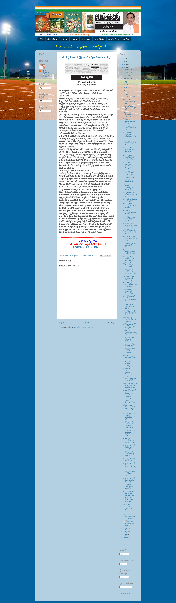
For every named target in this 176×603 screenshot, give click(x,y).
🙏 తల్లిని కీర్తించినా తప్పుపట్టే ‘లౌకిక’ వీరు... (129, 306)
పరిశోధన (126, 39)
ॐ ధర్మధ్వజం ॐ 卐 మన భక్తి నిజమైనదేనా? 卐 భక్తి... (129, 416)
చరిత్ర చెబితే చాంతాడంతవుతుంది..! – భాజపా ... (129, 516)
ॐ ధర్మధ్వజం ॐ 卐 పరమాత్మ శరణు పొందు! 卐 (86, 57)
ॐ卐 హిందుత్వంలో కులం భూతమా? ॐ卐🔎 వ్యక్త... (130, 225)
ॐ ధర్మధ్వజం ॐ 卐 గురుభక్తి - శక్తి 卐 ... (129, 345)
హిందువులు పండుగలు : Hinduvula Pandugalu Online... (127, 508)
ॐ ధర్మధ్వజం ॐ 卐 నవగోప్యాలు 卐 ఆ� (129, 473)
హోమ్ (42, 39)
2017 (124, 541)
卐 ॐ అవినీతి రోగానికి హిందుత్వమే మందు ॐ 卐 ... (129, 291)
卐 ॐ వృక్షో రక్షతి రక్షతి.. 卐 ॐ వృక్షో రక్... (129, 107)
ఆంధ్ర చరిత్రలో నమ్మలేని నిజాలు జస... (129, 101)
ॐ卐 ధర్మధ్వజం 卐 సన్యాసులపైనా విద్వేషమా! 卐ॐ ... (129, 157)
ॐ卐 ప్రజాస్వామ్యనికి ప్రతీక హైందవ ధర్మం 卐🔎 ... (130, 194)
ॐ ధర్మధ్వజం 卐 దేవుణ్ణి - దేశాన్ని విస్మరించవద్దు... (128, 258)
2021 (124, 58)
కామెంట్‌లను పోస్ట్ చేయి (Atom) (83, 327)
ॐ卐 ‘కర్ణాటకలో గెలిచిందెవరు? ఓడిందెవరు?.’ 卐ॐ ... (129, 135)
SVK (45, 111)
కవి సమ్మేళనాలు (113, 39)
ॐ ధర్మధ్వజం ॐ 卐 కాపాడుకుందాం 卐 (129, 459)
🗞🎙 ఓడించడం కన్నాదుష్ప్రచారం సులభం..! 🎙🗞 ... (130, 251)
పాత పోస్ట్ (110, 322)
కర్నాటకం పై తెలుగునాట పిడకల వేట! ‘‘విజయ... (130, 212)
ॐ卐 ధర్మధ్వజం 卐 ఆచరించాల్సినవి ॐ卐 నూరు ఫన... (129, 218)
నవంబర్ (126, 72)
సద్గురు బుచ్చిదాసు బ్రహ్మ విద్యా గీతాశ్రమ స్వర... (128, 493)
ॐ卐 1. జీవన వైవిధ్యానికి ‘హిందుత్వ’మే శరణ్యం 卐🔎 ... (129, 186)
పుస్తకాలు (64, 39)
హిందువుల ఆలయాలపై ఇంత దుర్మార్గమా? (129, 121)
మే (125, 90)
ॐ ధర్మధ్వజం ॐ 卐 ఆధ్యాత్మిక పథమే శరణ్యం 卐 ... (129, 486)
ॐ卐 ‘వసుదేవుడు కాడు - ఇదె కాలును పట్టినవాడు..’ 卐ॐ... (129, 150)
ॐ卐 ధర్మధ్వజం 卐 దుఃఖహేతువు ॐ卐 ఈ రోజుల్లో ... (129, 232)
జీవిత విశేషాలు (52, 39)
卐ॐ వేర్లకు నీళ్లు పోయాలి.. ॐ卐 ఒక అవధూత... (129, 319)
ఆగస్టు (126, 81)
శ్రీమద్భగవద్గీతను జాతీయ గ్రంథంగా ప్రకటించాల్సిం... (129, 278)
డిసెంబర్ (126, 69)
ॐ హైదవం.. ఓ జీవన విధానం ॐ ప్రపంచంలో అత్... (129, 94)
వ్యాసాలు (74, 39)
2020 (124, 61)
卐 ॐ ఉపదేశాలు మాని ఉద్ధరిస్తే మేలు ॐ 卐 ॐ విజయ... (129, 378)
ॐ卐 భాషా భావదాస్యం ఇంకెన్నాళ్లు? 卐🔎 (130, 200)
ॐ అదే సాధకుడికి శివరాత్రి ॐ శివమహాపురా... (128, 339)
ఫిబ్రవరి (126, 534)
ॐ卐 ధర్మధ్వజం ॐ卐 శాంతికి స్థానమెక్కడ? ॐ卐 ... (129, 298)
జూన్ (125, 87)
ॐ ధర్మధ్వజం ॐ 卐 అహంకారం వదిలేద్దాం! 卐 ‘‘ (129, 350)
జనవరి (126, 537)
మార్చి (126, 531)
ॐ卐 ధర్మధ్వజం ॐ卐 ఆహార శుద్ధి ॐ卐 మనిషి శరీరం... (129, 326)
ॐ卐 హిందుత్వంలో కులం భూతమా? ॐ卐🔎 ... (130, 238)
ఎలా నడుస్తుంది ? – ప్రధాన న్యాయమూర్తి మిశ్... (130, 332)
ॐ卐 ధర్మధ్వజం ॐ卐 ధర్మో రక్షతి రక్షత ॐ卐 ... (129, 312)
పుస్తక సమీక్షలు (99, 39)
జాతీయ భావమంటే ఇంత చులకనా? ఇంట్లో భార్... (129, 499)
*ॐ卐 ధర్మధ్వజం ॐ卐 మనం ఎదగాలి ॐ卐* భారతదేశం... (130, 284)
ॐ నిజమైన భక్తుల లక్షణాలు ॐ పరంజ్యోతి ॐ (128, 179)
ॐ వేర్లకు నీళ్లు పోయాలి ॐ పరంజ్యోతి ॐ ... (128, 363)
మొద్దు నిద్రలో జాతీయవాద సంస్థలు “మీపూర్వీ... (130, 114)
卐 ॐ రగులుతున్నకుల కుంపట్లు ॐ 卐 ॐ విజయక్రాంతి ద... (130, 385)
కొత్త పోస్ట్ (62, 322)
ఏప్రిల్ (125, 529)
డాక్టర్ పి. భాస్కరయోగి (45, 72)
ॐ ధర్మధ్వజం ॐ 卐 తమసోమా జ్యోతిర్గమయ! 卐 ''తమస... (129, 433)
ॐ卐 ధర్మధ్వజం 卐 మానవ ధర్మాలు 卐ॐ (129, 142)
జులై (125, 84)
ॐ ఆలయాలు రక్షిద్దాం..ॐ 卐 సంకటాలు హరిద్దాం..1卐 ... (129, 399)
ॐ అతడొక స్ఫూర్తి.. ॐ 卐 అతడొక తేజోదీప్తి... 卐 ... (129, 392)
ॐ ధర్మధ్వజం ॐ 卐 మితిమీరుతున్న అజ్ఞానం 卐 (129, 453)
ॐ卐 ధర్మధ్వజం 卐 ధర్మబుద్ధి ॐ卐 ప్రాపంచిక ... (129, 245)
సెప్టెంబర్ (126, 78)
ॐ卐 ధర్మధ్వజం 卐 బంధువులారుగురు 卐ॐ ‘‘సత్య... (129, 127)
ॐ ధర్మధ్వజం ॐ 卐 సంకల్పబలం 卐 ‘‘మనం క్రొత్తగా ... (129, 447)
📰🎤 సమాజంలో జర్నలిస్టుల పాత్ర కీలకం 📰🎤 (129, 523)
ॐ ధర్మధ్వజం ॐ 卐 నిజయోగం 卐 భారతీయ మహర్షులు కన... (129, 424)
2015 (124, 544)
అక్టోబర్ (126, 75)
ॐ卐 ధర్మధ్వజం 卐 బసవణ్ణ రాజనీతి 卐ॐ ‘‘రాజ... (130, 205)
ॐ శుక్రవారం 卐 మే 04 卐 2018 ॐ (86, 247)
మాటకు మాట (86, 39)
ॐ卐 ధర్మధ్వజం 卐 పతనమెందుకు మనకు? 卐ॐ (129, 172)
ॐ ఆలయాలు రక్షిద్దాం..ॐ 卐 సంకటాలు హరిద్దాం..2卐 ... (129, 371)
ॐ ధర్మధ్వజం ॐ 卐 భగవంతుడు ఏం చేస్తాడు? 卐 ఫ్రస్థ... (129, 440)
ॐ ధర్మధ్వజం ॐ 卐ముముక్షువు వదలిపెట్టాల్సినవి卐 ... (129, 466)
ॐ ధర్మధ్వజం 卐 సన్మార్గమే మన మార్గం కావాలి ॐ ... (130, 271)
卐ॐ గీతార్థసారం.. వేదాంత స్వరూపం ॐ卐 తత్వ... (129, 264)
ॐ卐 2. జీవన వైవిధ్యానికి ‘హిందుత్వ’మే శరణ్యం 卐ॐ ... (128, 165)
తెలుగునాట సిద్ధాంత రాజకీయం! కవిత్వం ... (129, 357)
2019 (124, 64)
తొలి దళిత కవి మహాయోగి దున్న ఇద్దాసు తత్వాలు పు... (129, 407)
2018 (124, 67)
